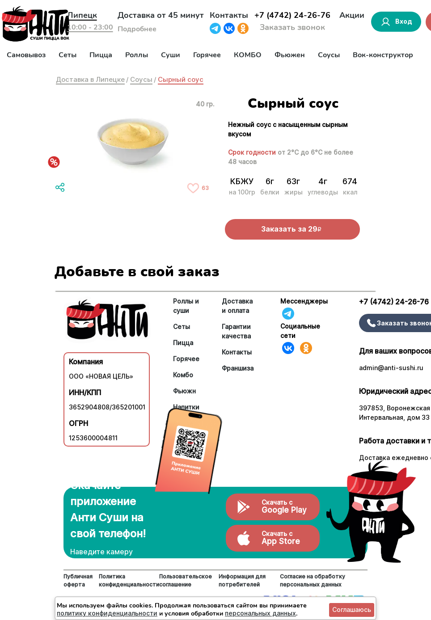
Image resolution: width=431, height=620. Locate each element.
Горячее (207, 55)
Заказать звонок (292, 27)
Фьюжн (184, 391)
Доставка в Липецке (90, 79)
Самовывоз (26, 55)
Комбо (183, 375)
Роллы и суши (186, 305)
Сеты (67, 55)
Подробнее (137, 29)
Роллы (136, 55)
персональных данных (260, 613)
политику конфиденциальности (107, 613)
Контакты (229, 15)
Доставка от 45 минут (161, 15)
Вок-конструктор (383, 55)
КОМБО (248, 55)
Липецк (82, 15)
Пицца (100, 55)
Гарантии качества (236, 331)
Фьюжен (290, 55)
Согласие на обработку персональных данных (312, 580)
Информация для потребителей (242, 580)
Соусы (329, 55)
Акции (351, 15)
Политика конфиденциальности (129, 580)
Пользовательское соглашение (185, 580)
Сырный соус (180, 79)
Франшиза (238, 368)
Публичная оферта (78, 580)
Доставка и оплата (237, 305)
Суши (170, 55)
